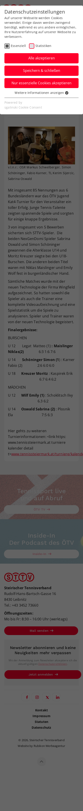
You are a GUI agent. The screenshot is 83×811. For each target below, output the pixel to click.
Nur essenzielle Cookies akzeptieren (41, 83)
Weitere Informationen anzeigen (41, 93)
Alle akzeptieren (41, 58)
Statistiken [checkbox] (43, 46)
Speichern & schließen (41, 70)
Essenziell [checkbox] (18, 46)
